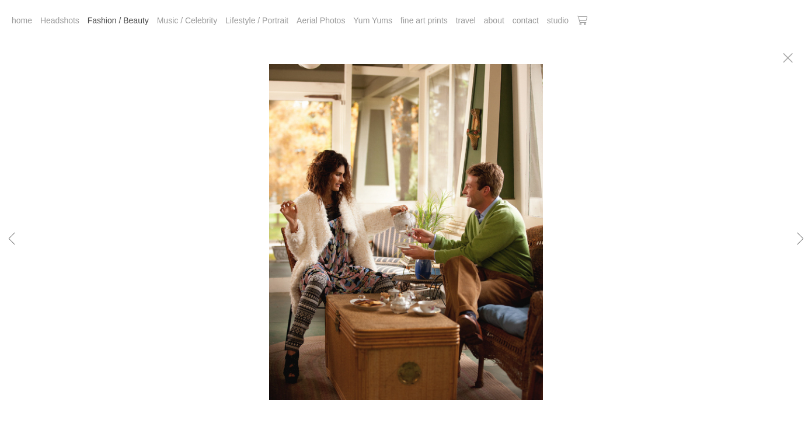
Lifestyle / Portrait (256, 20)
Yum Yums (372, 20)
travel (466, 20)
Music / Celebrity (187, 20)
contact (526, 20)
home (22, 20)
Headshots (59, 20)
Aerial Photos (321, 20)
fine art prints (424, 20)
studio (558, 20)
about (494, 20)
